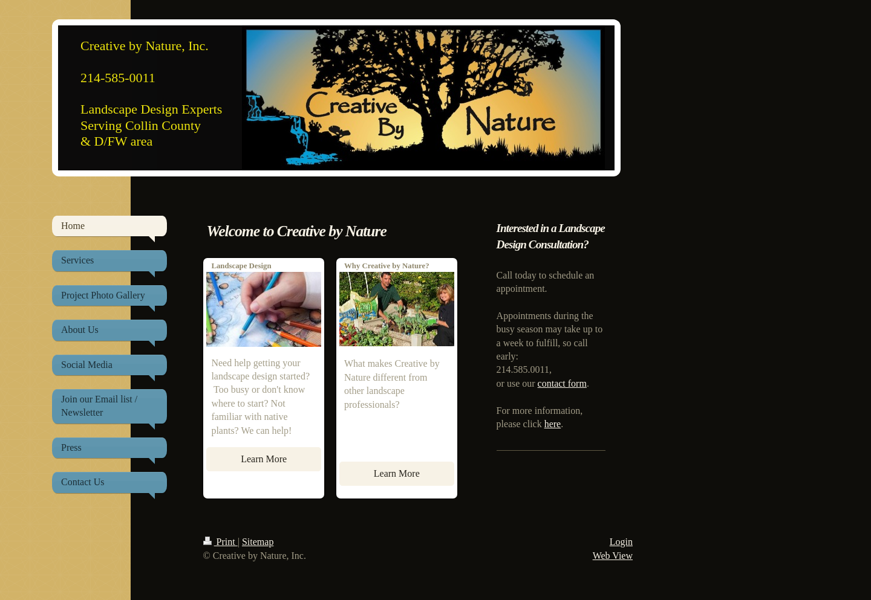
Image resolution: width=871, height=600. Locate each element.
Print (220, 542)
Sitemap (257, 542)
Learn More (264, 459)
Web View (613, 555)
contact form (562, 383)
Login (621, 542)
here (552, 424)
